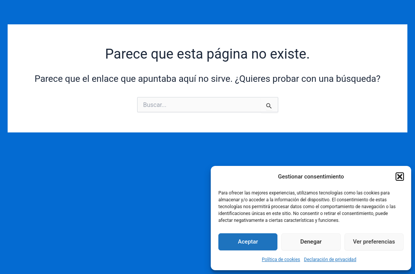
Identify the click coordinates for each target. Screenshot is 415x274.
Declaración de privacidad (330, 259)
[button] (400, 176)
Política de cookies (281, 259)
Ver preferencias (374, 241)
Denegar (311, 241)
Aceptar (248, 241)
